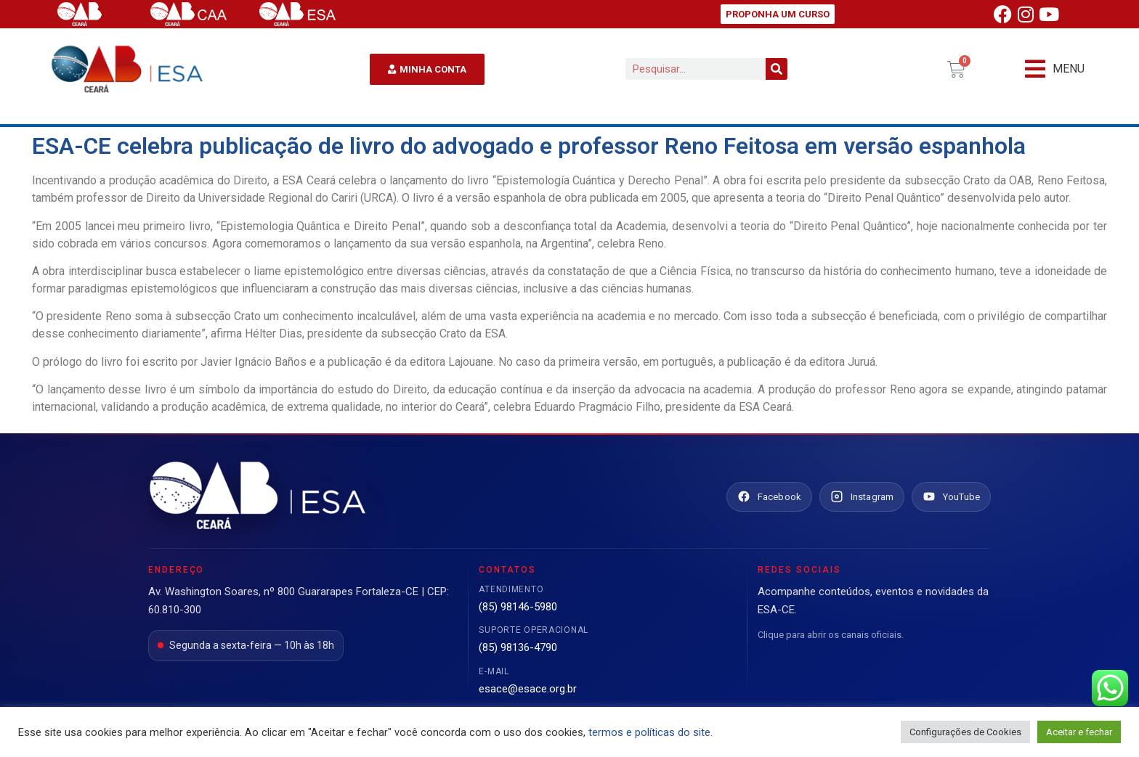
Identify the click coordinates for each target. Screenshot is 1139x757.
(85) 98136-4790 (518, 647)
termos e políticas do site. (650, 732)
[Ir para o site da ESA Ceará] (257, 496)
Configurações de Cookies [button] (965, 732)
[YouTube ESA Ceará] (951, 497)
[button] (1055, 69)
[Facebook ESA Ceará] (769, 497)
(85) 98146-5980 (518, 606)
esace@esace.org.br (528, 688)
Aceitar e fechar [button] (1079, 732)
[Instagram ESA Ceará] (861, 497)
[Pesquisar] (776, 69)
